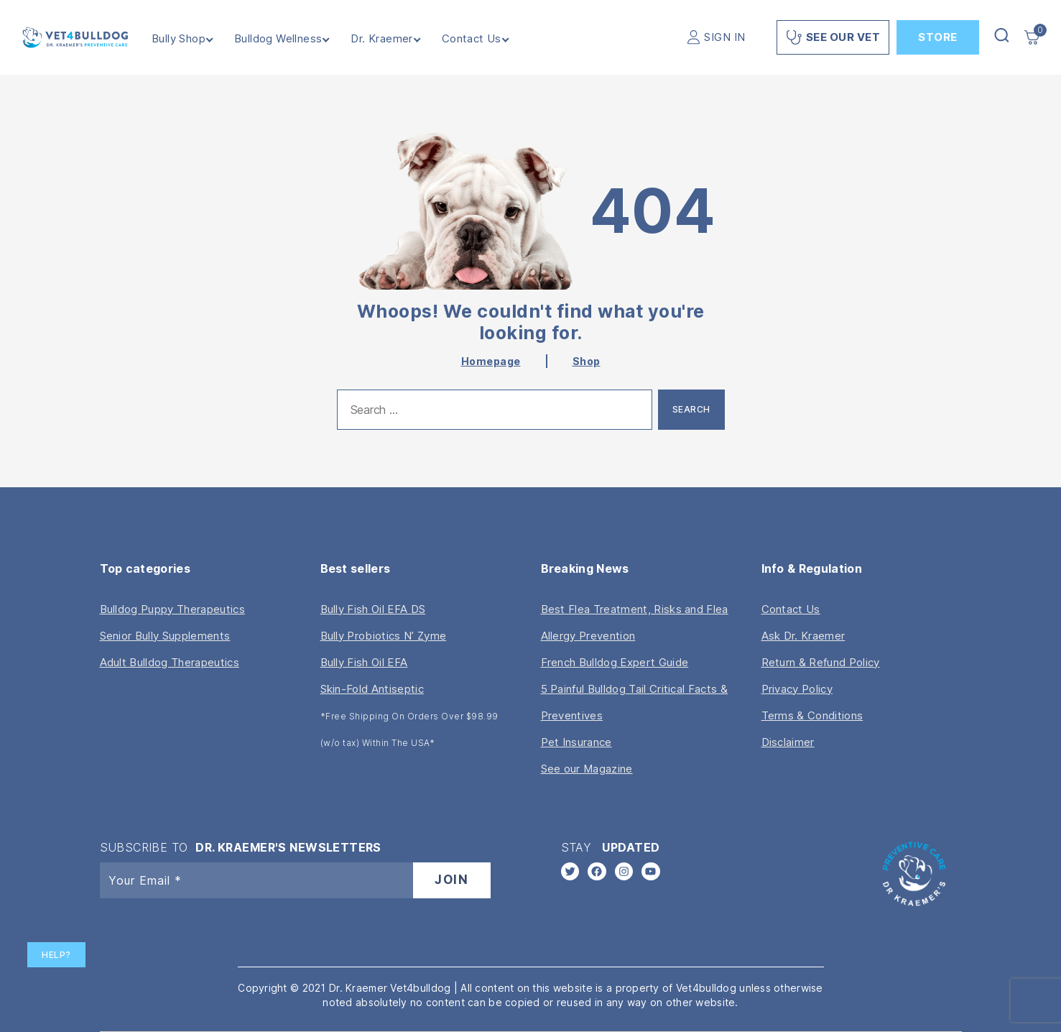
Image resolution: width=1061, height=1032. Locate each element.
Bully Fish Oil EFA (364, 662)
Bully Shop (191, 38)
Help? (56, 954)
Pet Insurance (576, 742)
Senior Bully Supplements (165, 635)
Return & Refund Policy (820, 662)
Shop (587, 361)
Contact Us (484, 38)
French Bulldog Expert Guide (615, 662)
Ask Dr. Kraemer (803, 635)
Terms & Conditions (812, 715)
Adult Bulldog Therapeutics (169, 662)
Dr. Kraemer (395, 38)
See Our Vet (833, 37)
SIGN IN (725, 37)
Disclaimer (788, 742)
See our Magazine (587, 768)
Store (938, 37)
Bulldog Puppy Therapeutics (172, 609)
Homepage (491, 361)
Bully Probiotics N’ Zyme (383, 635)
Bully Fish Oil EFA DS (373, 609)
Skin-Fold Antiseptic (372, 689)
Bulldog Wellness (291, 38)
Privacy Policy (797, 689)
